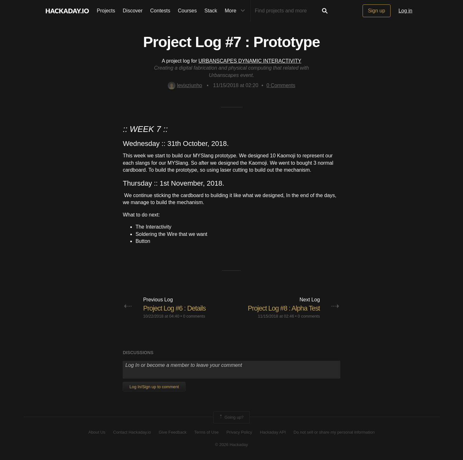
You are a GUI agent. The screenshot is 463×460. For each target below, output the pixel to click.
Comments (280, 85)
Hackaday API (273, 432)
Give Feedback (172, 432)
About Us (96, 432)
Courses (187, 10)
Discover (132, 10)
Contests (160, 10)
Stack (210, 10)
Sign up (376, 10)
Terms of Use (206, 432)
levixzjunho (185, 85)
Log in (405, 10)
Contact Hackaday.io (132, 432)
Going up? (231, 417)
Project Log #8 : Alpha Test (282, 308)
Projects (106, 10)
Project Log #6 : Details (175, 308)
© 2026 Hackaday (231, 444)
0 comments (194, 316)
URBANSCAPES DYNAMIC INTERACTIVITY (250, 61)
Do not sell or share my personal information (334, 432)
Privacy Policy (239, 432)
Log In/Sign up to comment (154, 386)
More (236, 11)
